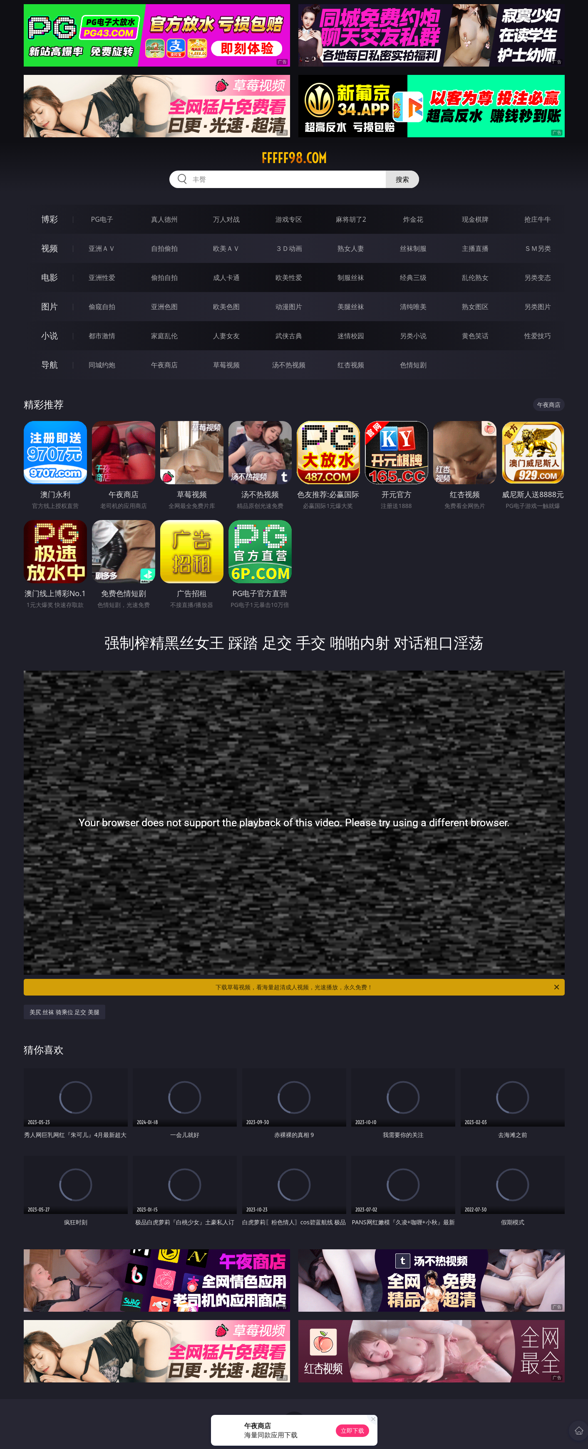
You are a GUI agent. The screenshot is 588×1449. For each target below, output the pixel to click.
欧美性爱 (288, 277)
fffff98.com (294, 158)
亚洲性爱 (102, 277)
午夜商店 (164, 364)
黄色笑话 (475, 335)
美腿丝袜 (350, 306)
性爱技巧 (537, 335)
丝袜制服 (413, 248)
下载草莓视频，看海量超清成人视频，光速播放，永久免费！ (388, 987)
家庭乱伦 (164, 335)
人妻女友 (226, 335)
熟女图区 (475, 306)
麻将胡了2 (351, 219)
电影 (49, 277)
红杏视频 (350, 364)
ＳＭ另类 (537, 248)
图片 (49, 306)
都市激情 (102, 335)
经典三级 (413, 277)
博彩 (49, 219)
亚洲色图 (164, 306)
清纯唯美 (413, 306)
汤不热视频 (288, 364)
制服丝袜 (350, 277)
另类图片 (537, 306)
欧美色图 (226, 306)
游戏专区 (288, 219)
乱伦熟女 (475, 277)
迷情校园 (350, 335)
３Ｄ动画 (288, 248)
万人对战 (226, 219)
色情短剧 (413, 364)
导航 (49, 364)
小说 (49, 335)
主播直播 (475, 248)
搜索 (402, 179)
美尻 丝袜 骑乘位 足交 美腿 (65, 1012)
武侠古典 (288, 335)
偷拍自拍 (164, 277)
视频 (49, 248)
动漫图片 (288, 306)
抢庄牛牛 (537, 219)
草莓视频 (226, 364)
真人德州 (164, 219)
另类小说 (413, 335)
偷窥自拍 (102, 306)
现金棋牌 (475, 219)
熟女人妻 (350, 248)
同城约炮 (102, 364)
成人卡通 (226, 277)
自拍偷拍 (164, 248)
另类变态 (537, 277)
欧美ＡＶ (226, 248)
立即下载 (352, 1430)
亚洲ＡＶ (102, 248)
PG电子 (102, 219)
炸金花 (413, 219)
